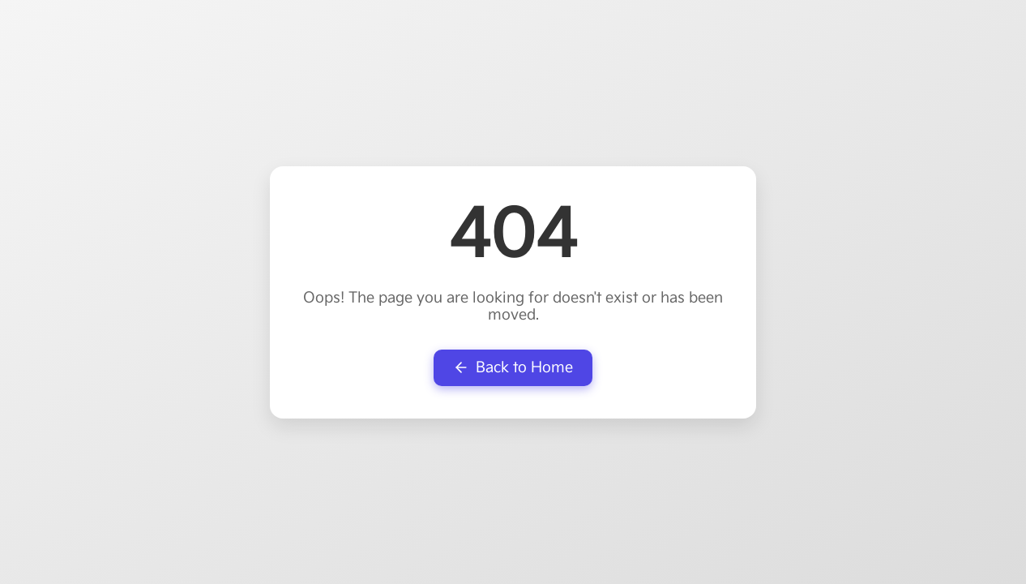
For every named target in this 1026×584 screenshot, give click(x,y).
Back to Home (513, 367)
